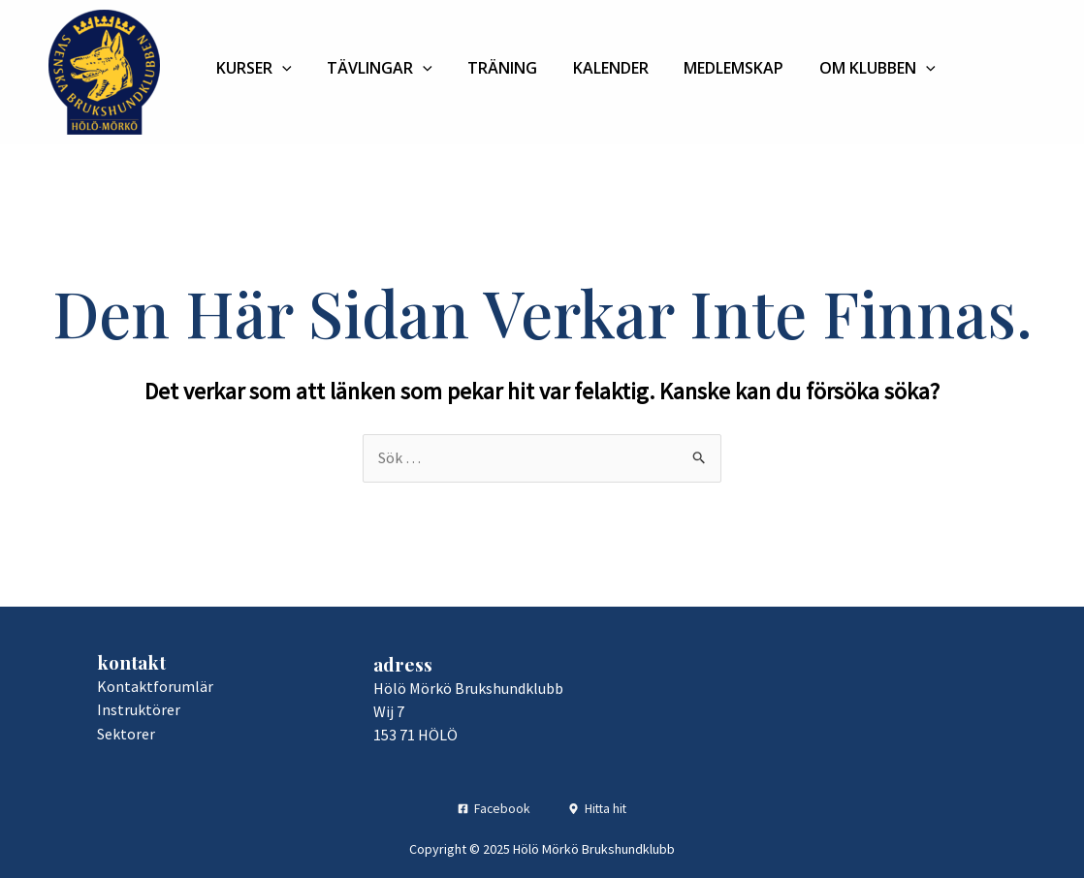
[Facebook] (493, 807)
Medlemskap (688, 67)
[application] (277, 67)
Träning (477, 67)
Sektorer (126, 732)
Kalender (575, 67)
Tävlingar (365, 67)
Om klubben (821, 67)
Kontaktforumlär (155, 686)
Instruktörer (138, 709)
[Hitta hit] (599, 807)
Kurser (249, 67)
